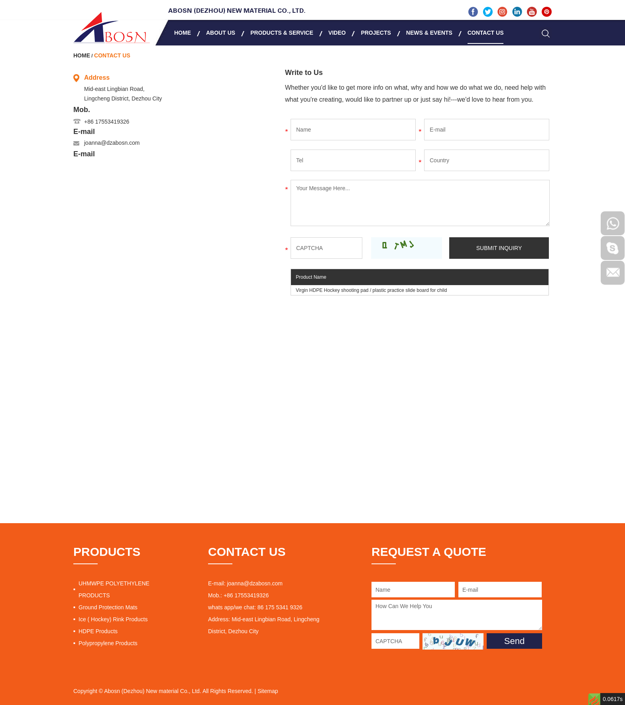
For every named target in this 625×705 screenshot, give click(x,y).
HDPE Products (98, 631)
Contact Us (486, 33)
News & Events (429, 33)
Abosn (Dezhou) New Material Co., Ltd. (237, 11)
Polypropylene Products (108, 643)
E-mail (84, 132)
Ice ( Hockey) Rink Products (113, 619)
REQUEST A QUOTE (428, 551)
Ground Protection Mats (108, 607)
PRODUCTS (106, 551)
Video (337, 33)
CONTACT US (246, 551)
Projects (376, 33)
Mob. (81, 110)
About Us (220, 33)
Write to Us (304, 73)
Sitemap (267, 691)
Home (182, 33)
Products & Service (281, 33)
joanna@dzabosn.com (112, 143)
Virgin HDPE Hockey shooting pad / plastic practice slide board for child (371, 290)
